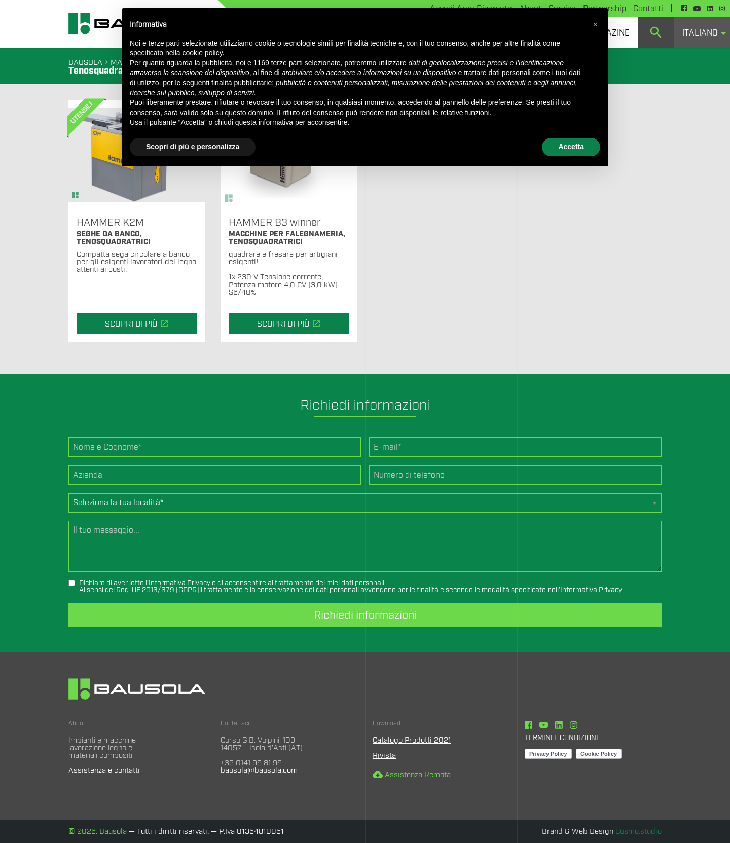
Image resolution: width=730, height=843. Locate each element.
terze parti (287, 63)
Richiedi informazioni (365, 615)
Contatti (648, 9)
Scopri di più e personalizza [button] (192, 147)
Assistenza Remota (412, 775)
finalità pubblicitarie (241, 83)
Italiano (700, 33)
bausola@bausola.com (259, 771)
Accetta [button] (571, 147)
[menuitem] (656, 32)
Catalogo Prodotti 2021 (412, 740)
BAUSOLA (85, 62)
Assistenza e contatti (104, 771)
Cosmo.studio (638, 831)
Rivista (384, 755)
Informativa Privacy (179, 583)
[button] (595, 24)
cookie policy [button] (202, 53)
